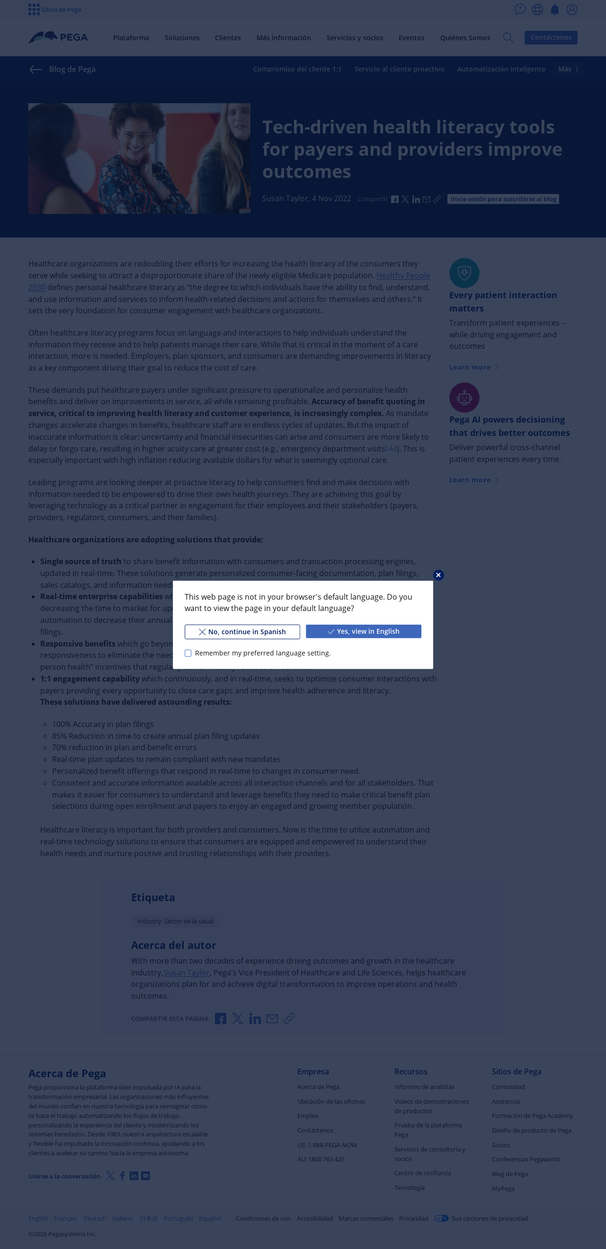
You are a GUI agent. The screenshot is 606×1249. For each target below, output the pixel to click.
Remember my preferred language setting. (263, 652)
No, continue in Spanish (242, 631)
